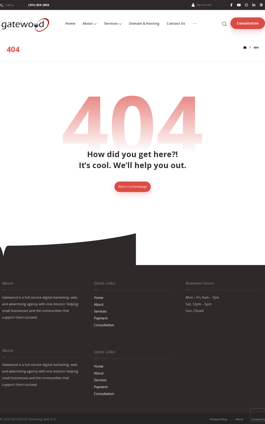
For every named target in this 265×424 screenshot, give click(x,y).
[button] (231, 5)
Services (100, 311)
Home (98, 298)
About (99, 304)
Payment (101, 318)
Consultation (104, 324)
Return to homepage (132, 187)
